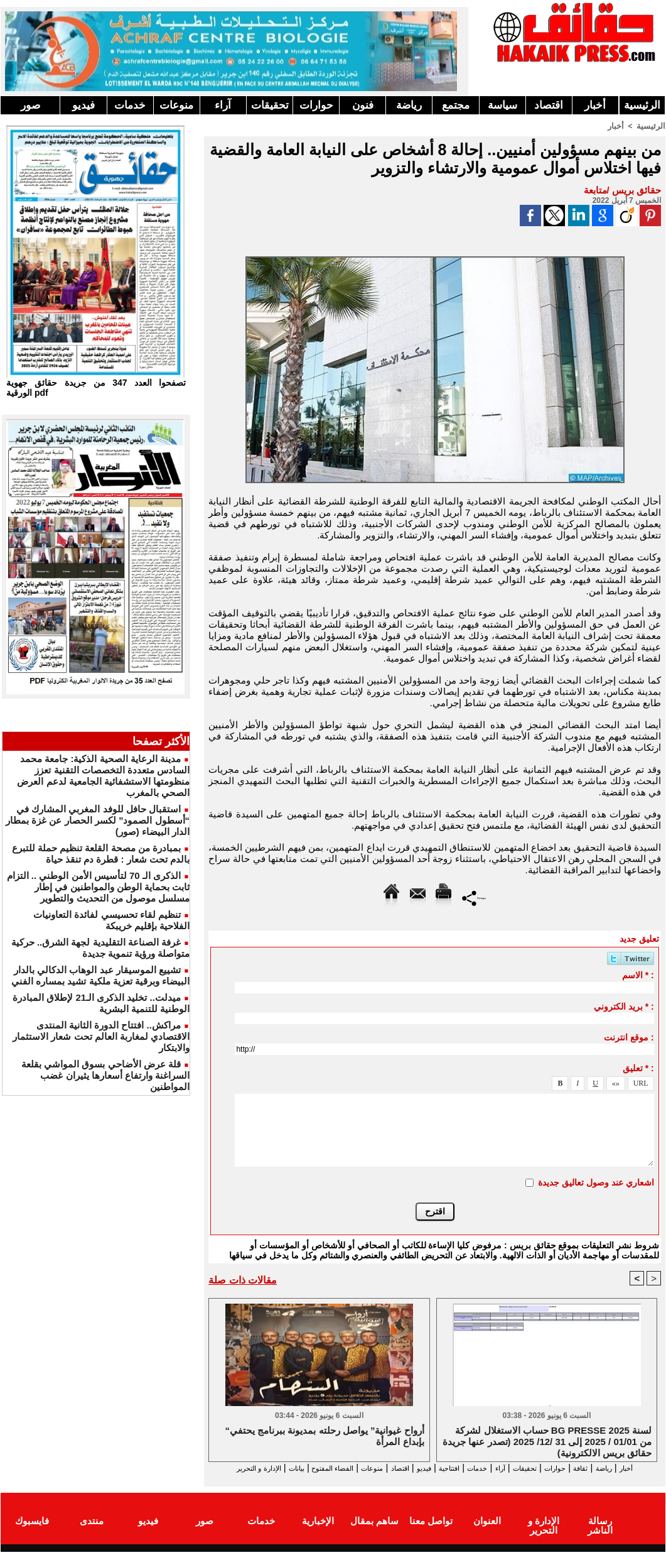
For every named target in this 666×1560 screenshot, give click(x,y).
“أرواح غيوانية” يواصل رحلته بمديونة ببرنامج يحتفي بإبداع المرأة (324, 1437)
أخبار (595, 105)
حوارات (316, 105)
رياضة (409, 105)
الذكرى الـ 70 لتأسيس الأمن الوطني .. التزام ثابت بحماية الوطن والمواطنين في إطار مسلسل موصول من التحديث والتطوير (98, 886)
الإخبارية (318, 1530)
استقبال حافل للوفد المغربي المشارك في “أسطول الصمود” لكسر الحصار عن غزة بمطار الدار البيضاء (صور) (98, 820)
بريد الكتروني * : (624, 1006)
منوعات (176, 105)
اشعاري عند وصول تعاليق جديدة (596, 1182)
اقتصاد (548, 105)
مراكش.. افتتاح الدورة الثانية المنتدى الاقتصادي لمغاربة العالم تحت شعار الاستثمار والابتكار (101, 1036)
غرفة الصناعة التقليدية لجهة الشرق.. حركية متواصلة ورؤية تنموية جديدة (100, 948)
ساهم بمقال (374, 1530)
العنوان (487, 1530)
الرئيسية (642, 105)
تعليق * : (638, 1067)
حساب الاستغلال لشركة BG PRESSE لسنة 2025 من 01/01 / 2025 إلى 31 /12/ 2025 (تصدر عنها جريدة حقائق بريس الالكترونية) (547, 1441)
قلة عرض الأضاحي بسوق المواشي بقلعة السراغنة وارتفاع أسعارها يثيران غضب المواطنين (105, 1075)
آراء (223, 105)
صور (30, 105)
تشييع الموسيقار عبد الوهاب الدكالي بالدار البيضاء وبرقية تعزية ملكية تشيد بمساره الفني (100, 975)
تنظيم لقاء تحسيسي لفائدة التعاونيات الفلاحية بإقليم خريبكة (111, 920)
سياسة (502, 105)
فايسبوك (32, 1530)
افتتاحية (424, 1468)
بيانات (222, 1468)
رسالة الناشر (600, 1530)
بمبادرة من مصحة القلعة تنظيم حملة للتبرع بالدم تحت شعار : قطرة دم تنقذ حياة (101, 854)
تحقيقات (270, 105)
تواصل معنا (431, 1530)
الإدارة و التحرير (432, 1479)
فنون (362, 105)
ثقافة (591, 1468)
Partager (474, 897)
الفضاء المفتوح (270, 1468)
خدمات (130, 105)
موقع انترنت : (628, 1037)
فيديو (83, 105)
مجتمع (456, 105)
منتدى (92, 1530)
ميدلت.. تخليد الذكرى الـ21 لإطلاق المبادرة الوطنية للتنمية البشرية (101, 1003)
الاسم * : (638, 974)
